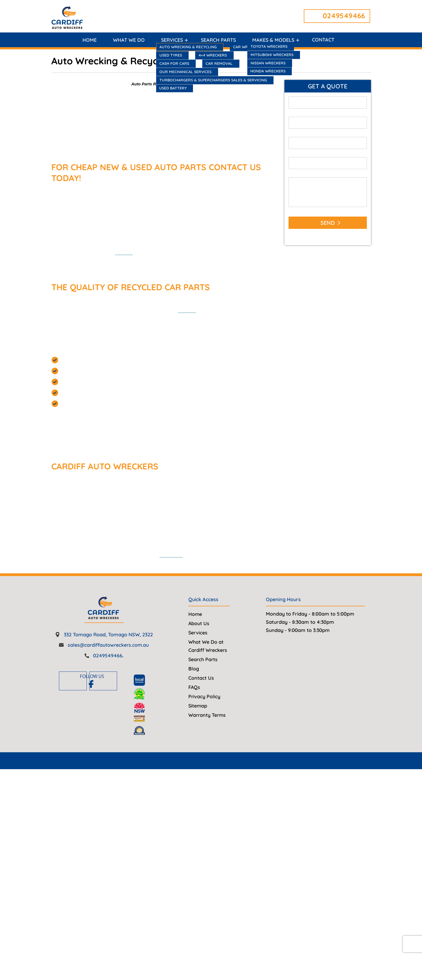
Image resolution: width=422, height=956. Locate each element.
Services (171, 40)
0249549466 (344, 15)
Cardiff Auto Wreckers (209, 777)
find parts (132, 253)
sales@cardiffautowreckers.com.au (108, 661)
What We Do (128, 40)
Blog (193, 685)
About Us (199, 639)
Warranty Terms (207, 731)
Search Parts (218, 40)
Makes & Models (273, 40)
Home (88, 40)
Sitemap (198, 722)
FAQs (194, 703)
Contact (324, 40)
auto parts (268, 311)
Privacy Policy (204, 712)
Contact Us (201, 694)
